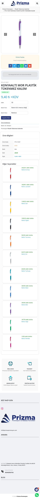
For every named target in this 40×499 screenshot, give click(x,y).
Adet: (2, 102)
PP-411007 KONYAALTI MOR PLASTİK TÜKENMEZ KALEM (20, 11)
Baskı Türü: (4, 107)
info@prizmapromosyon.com (9, 430)
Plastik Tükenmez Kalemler (22, 9)
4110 (16, 145)
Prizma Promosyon (7, 9)
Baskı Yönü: (4, 113)
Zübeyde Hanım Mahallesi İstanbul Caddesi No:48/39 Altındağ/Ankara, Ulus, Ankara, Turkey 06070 (18, 464)
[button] (5, 34)
